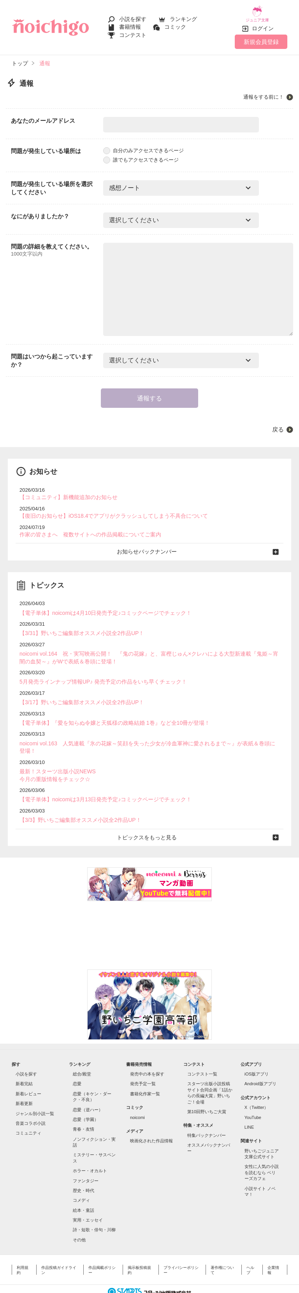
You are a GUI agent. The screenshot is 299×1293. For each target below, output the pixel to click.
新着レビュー (28, 1071)
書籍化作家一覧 (145, 1071)
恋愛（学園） (85, 1097)
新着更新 (24, 1081)
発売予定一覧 (143, 1061)
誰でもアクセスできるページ (141, 154)
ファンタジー (85, 1158)
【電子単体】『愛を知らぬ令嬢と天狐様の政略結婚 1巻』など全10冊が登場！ (107, 711)
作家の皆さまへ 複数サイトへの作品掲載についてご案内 (85, 527)
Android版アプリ (260, 1061)
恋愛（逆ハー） (88, 1086)
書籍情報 (130, 24)
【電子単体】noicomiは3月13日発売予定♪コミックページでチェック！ (99, 778)
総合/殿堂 (82, 1051)
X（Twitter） (256, 1084)
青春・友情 (83, 1106)
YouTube (252, 1094)
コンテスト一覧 (202, 1051)
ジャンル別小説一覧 (35, 1090)
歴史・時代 (83, 1168)
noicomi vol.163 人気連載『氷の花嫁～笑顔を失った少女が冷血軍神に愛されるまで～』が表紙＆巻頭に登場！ (145, 731)
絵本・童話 (83, 1187)
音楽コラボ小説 (31, 1100)
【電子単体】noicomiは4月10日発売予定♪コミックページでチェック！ (99, 604)
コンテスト (132, 32)
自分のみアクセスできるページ (143, 145)
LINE (249, 1104)
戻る (278, 423)
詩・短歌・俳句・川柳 (94, 1207)
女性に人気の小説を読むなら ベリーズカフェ (261, 1150)
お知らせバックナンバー (150, 544)
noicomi (137, 1094)
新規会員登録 (261, 36)
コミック (175, 24)
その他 (79, 1217)
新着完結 (24, 1061)
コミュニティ (28, 1110)
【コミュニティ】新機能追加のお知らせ (65, 491)
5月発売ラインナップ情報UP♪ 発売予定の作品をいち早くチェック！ (97, 672)
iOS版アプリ (256, 1051)
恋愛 (77, 1061)
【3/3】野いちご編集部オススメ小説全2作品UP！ (75, 798)
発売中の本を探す (147, 1051)
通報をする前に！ (263, 91)
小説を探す (132, 16)
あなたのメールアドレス (43, 115)
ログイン (263, 23)
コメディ (81, 1177)
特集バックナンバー (206, 1112)
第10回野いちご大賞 (206, 1089)
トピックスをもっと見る (150, 815)
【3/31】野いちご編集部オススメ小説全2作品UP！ (77, 625)
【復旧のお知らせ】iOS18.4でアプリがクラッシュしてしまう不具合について (107, 509)
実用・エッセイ (88, 1197)
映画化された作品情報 (151, 1118)
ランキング (183, 16)
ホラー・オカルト (90, 1148)
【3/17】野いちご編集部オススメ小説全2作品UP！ (77, 691)
